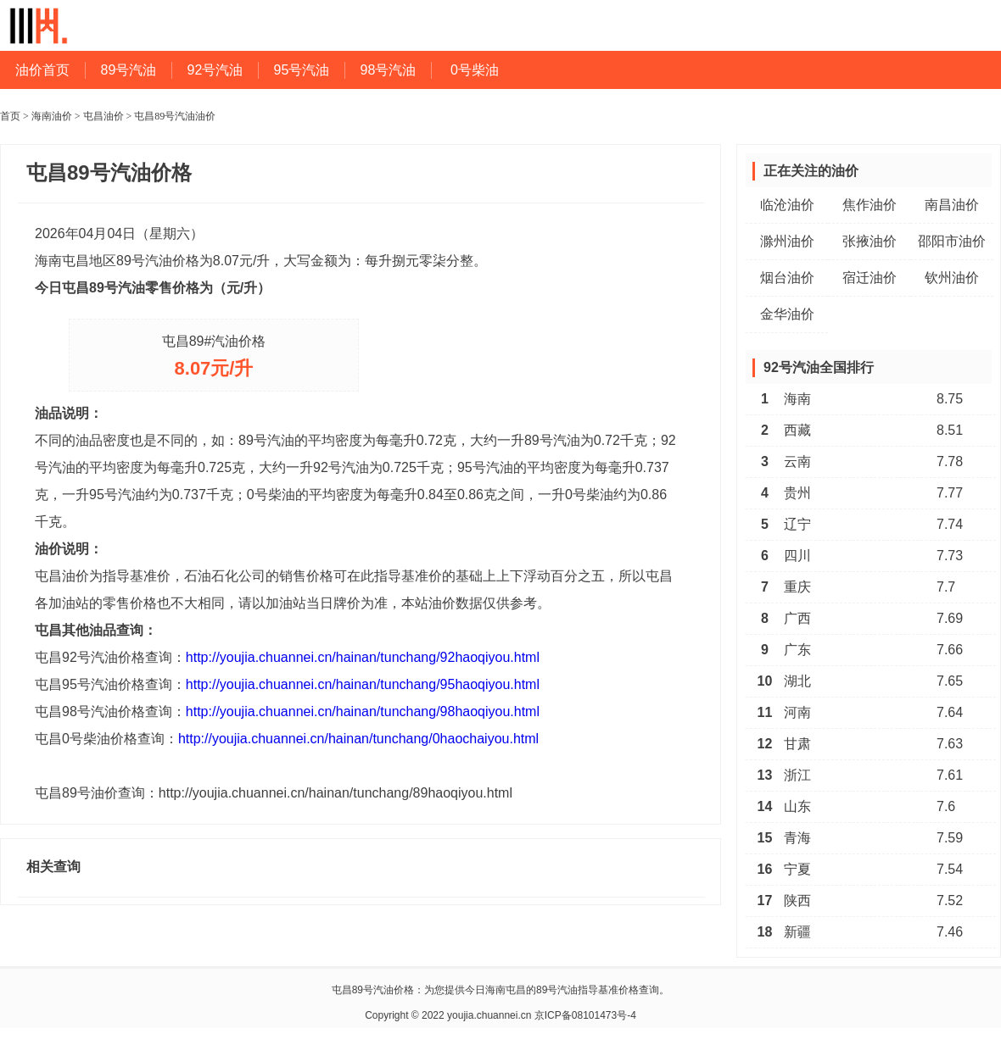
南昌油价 (952, 204)
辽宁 (797, 524)
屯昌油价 (103, 116)
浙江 (797, 775)
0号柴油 (474, 70)
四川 (797, 555)
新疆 (797, 932)
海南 (797, 399)
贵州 (797, 493)
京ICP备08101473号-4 (585, 1015)
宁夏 (797, 869)
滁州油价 (787, 241)
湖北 (797, 681)
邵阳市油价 (952, 241)
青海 (797, 838)
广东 (797, 649)
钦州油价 (952, 277)
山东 (797, 806)
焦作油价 (869, 204)
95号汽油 (302, 70)
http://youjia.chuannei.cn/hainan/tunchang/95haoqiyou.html (363, 684)
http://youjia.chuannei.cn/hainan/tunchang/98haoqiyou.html (363, 711)
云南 (797, 461)
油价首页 (42, 70)
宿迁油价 (869, 277)
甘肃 (797, 744)
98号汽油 (389, 70)
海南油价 (51, 116)
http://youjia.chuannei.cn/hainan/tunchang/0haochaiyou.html (358, 738)
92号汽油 (215, 70)
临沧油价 (787, 204)
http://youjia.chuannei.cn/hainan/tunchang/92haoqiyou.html (363, 657)
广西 (797, 618)
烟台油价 (787, 277)
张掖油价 (869, 241)
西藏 (797, 430)
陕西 (797, 900)
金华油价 (787, 314)
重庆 (797, 587)
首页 (10, 116)
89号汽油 (129, 70)
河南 (797, 712)
